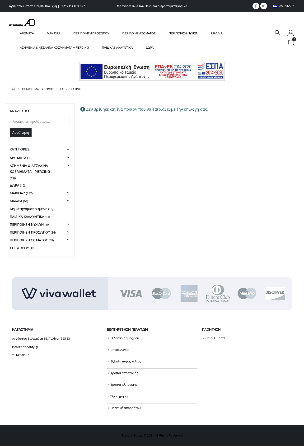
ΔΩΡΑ (150, 47)
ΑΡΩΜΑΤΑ (27, 33)
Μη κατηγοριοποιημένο (28, 209)
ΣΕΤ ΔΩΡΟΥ (19, 248)
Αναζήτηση (20, 132)
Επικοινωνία (120, 349)
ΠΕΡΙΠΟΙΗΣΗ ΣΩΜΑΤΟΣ (139, 33)
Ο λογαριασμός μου (125, 338)
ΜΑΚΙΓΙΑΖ (54, 33)
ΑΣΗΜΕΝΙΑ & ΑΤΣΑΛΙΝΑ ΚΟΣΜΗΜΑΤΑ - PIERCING (30, 168)
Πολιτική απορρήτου (126, 408)
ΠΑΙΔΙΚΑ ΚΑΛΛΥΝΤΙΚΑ (117, 47)
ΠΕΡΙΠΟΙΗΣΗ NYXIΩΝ (183, 33)
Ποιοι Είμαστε (215, 338)
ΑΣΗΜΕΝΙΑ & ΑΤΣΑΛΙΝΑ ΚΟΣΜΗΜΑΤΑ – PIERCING (54, 47)
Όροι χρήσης (120, 396)
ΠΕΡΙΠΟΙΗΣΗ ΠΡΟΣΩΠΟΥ (91, 33)
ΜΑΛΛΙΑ (216, 33)
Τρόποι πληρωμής (124, 384)
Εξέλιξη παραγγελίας (126, 361)
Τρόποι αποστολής (124, 373)
